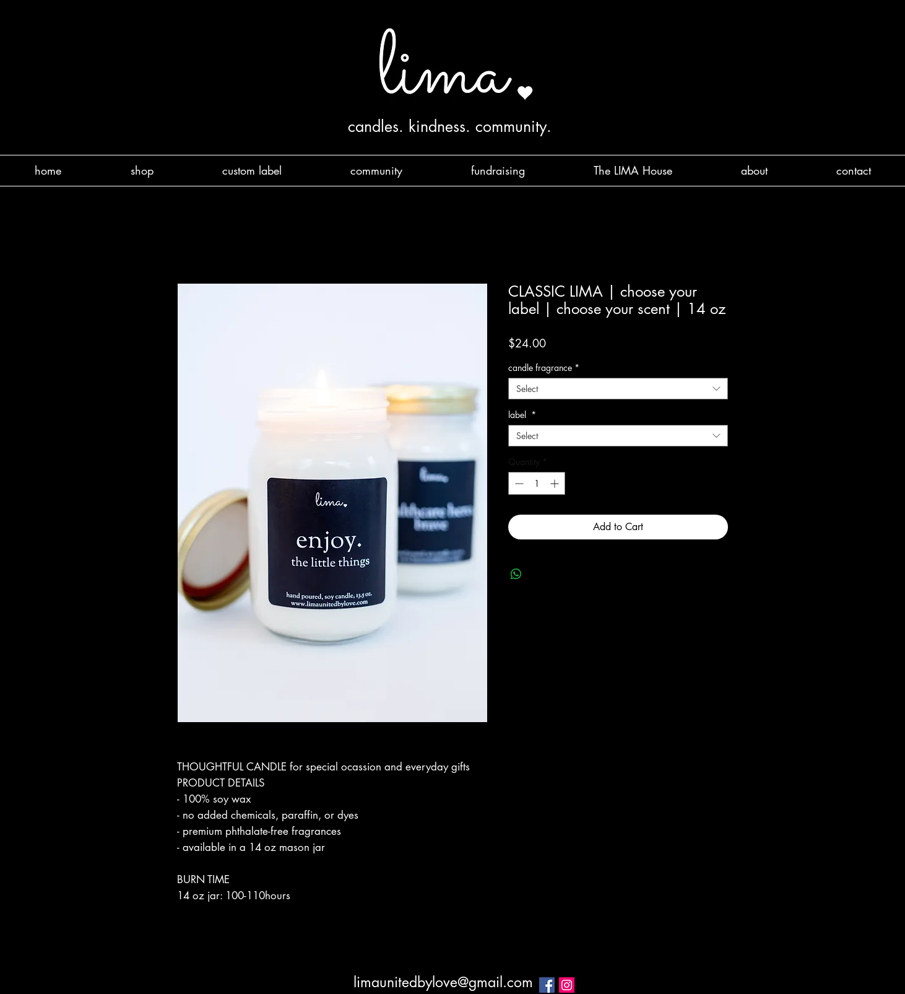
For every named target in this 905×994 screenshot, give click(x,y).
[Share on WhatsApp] (516, 574)
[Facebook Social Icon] (547, 985)
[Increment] (555, 483)
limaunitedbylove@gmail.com (443, 982)
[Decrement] (518, 483)
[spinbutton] (537, 483)
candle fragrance (543, 367)
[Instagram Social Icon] (566, 985)
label (522, 414)
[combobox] (618, 388)
